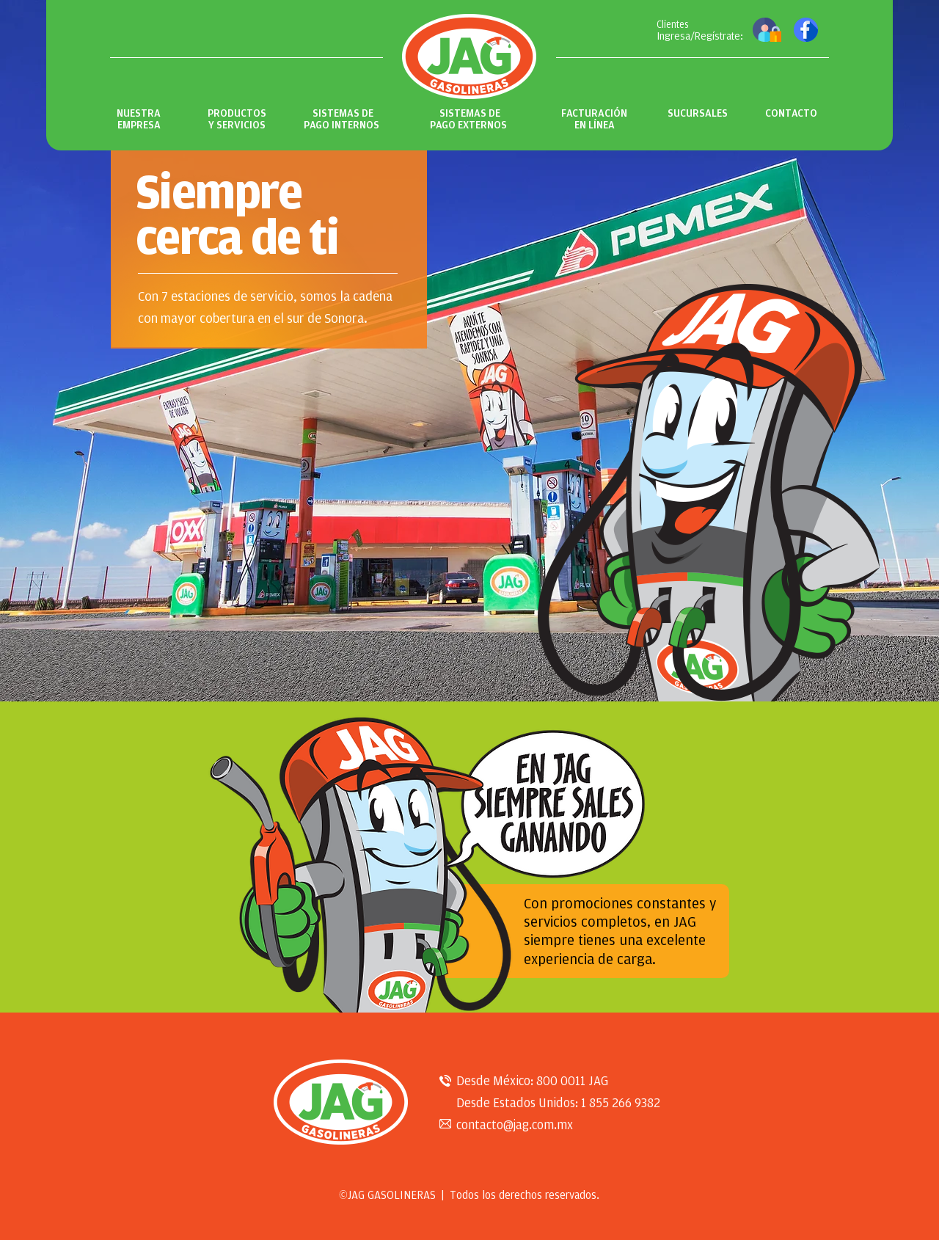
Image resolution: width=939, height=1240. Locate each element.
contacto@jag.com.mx (514, 1124)
